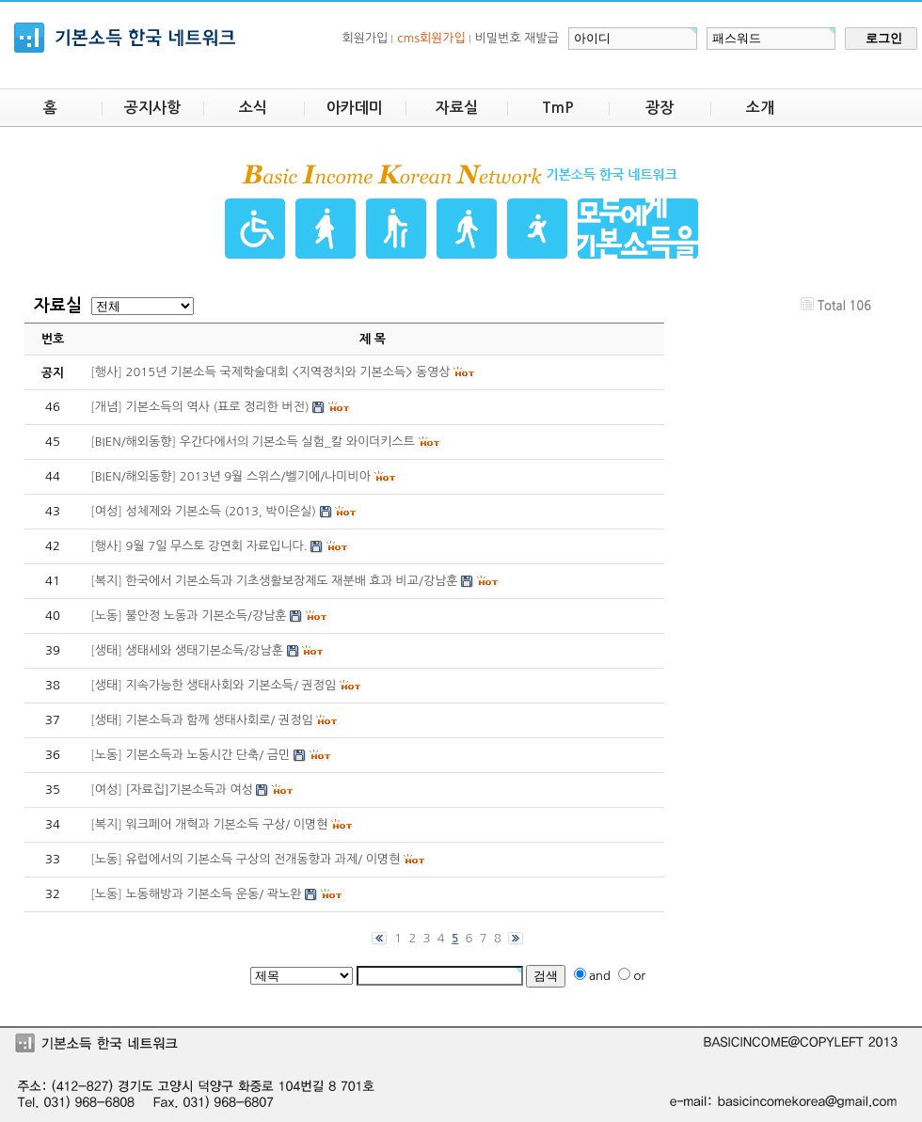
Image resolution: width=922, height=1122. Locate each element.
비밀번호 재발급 (517, 38)
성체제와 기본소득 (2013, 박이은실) (221, 511)
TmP (558, 108)
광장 (659, 108)
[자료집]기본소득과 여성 (189, 789)
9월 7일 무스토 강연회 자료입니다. (217, 546)
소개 (760, 108)
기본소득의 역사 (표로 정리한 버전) (218, 407)
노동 (106, 615)
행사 (106, 372)
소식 (253, 108)
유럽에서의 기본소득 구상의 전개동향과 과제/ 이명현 (263, 859)
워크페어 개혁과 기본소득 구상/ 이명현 (227, 824)
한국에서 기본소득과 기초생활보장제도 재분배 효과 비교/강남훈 (292, 581)
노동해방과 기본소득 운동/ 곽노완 (214, 894)
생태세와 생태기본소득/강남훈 (204, 650)
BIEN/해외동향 (133, 441)
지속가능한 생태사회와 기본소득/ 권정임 (231, 685)
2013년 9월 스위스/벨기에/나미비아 (275, 476)
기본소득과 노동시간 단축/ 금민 (208, 755)
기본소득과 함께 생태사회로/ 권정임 (219, 720)
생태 (106, 650)
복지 (106, 581)
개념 (106, 407)
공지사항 (152, 108)
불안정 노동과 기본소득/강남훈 (206, 615)
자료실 (457, 108)
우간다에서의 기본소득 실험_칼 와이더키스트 (297, 441)
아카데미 (354, 108)
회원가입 (365, 38)
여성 (106, 511)
